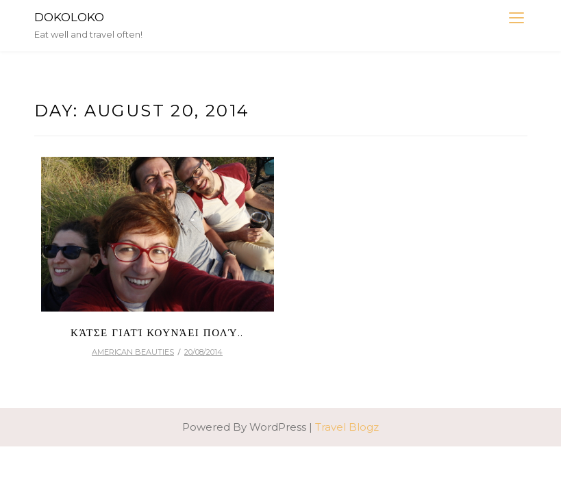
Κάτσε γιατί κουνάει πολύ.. (157, 332)
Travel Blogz (347, 426)
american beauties (133, 352)
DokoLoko (69, 17)
